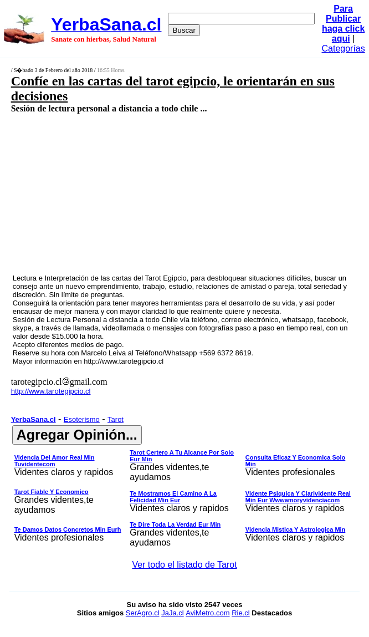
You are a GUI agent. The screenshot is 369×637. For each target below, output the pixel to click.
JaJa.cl (172, 613)
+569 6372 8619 (225, 353)
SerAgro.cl (143, 613)
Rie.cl (241, 613)
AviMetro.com (207, 613)
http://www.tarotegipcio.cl (123, 361)
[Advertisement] (158, 193)
